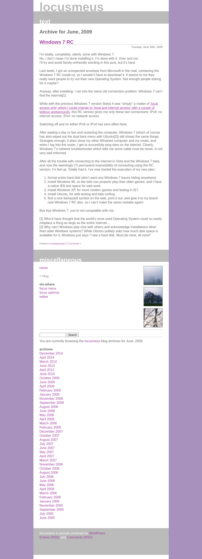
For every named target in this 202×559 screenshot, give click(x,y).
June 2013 (47, 365)
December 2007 (51, 431)
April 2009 (47, 386)
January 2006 (49, 501)
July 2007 (47, 444)
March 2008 (48, 423)
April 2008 (47, 419)
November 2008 (51, 398)
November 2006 (51, 464)
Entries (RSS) (50, 537)
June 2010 (47, 374)
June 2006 (47, 481)
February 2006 (50, 497)
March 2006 (48, 493)
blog (45, 276)
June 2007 (47, 448)
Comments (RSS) (79, 537)
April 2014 (47, 357)
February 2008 (50, 427)
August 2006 (49, 472)
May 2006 (47, 485)
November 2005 (51, 505)
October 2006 (49, 468)
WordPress (97, 533)
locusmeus (72, 7)
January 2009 (49, 394)
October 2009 (49, 378)
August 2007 (49, 439)
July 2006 (47, 476)
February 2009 (50, 390)
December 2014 (51, 353)
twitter (44, 296)
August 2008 (49, 407)
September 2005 (52, 509)
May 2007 (47, 452)
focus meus (48, 288)
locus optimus (50, 292)
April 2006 (47, 489)
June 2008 (47, 411)
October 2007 (49, 435)
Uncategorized (57, 243)
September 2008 (52, 402)
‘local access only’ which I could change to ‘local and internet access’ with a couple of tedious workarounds (99, 108)
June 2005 (47, 518)
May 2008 (47, 415)
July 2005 (47, 513)
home (44, 268)
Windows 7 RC (57, 42)
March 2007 (48, 460)
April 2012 (47, 370)
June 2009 (47, 382)
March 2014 (48, 361)
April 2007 (47, 456)
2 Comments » (73, 243)
